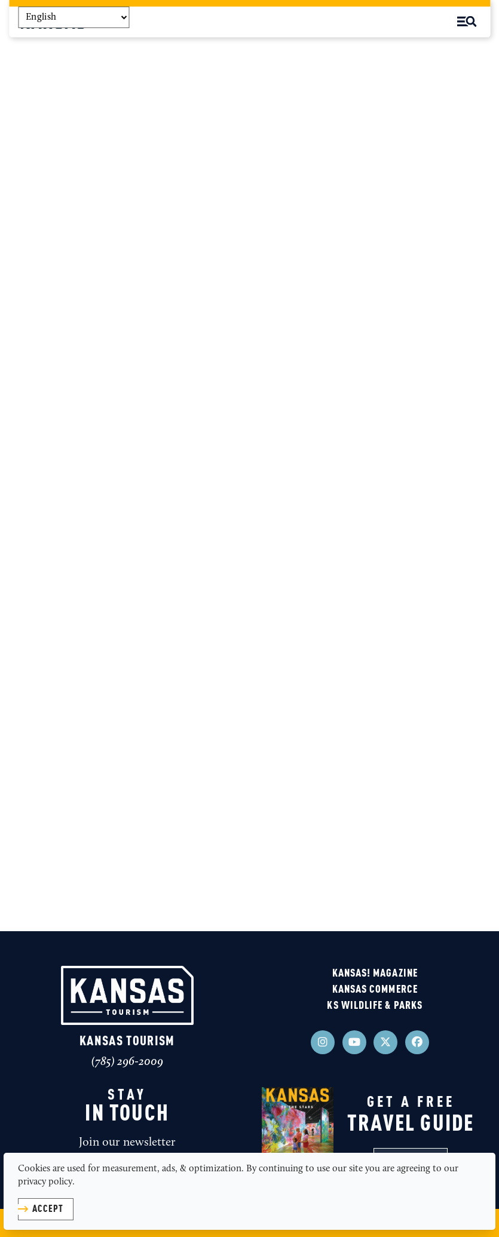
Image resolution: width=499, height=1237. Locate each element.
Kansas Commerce (375, 989)
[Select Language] (73, 17)
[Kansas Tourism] (127, 995)
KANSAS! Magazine (375, 973)
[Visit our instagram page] (323, 1042)
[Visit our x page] (385, 1042)
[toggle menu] (466, 21)
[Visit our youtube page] (354, 1042)
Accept (47, 1209)
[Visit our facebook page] (417, 1042)
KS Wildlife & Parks (375, 1005)
